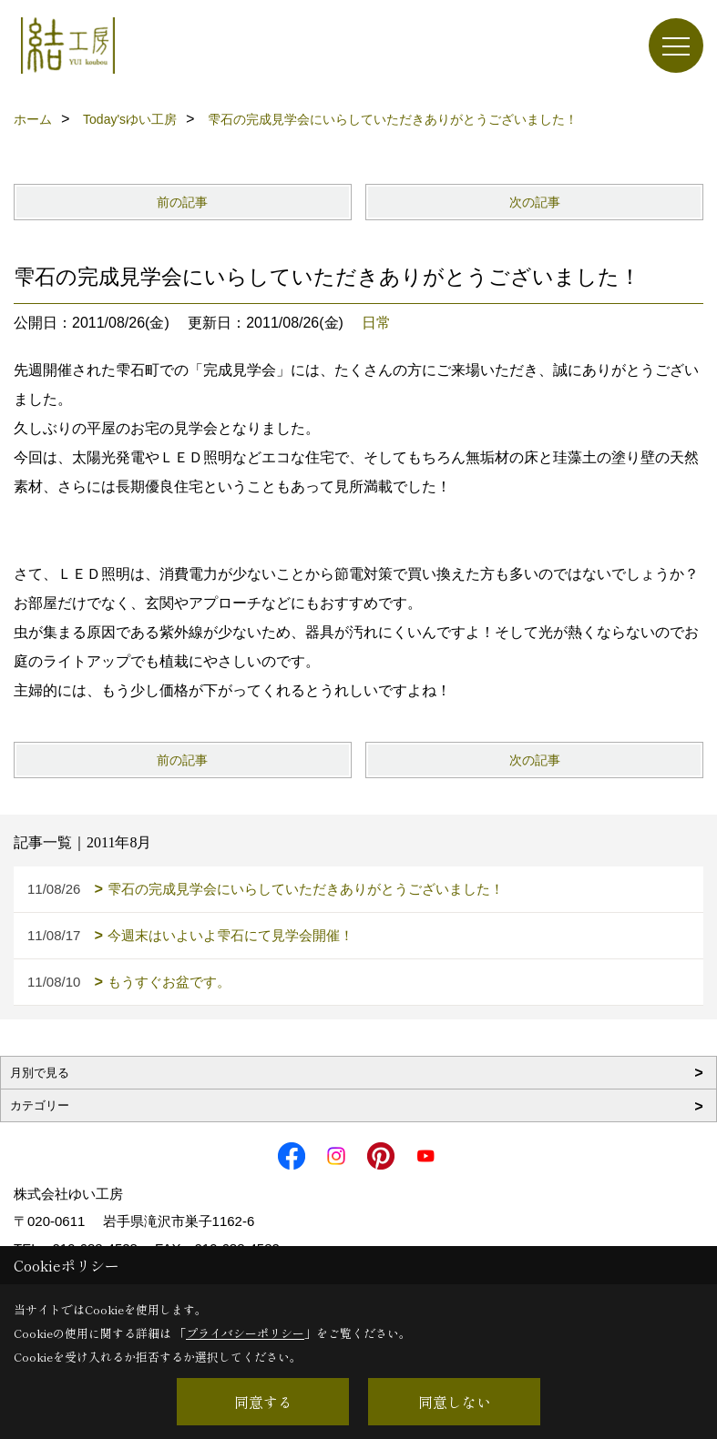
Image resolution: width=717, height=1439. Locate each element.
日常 (376, 322)
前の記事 (182, 202)
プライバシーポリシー (245, 1333)
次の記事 (534, 202)
